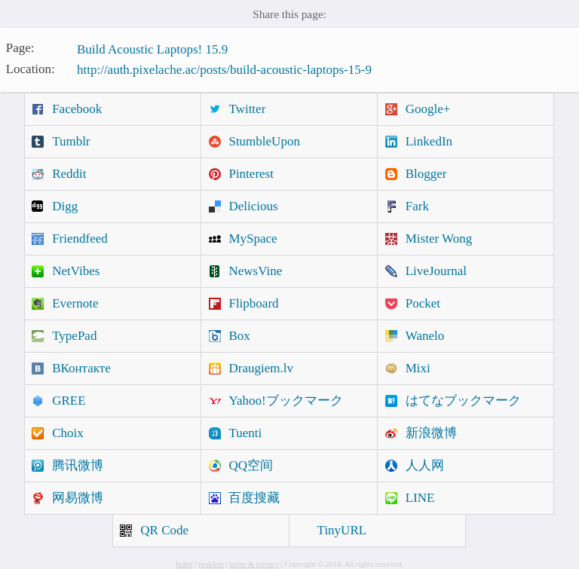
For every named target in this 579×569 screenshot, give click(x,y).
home (184, 564)
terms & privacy (254, 564)
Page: (20, 48)
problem (211, 564)
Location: (30, 68)
